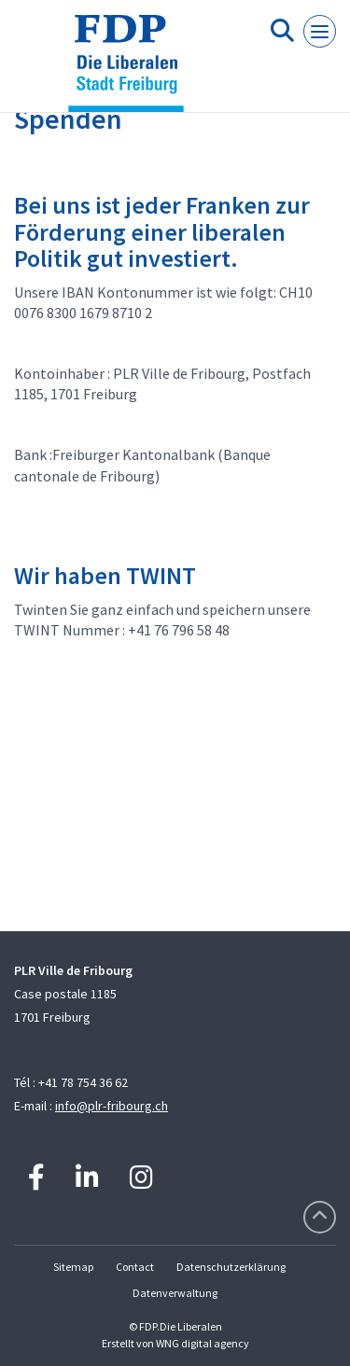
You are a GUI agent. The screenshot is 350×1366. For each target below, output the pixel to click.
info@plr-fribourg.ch (111, 1105)
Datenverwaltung (175, 1293)
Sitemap (73, 1267)
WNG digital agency (202, 1343)
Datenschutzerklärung (231, 1267)
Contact (135, 1267)
